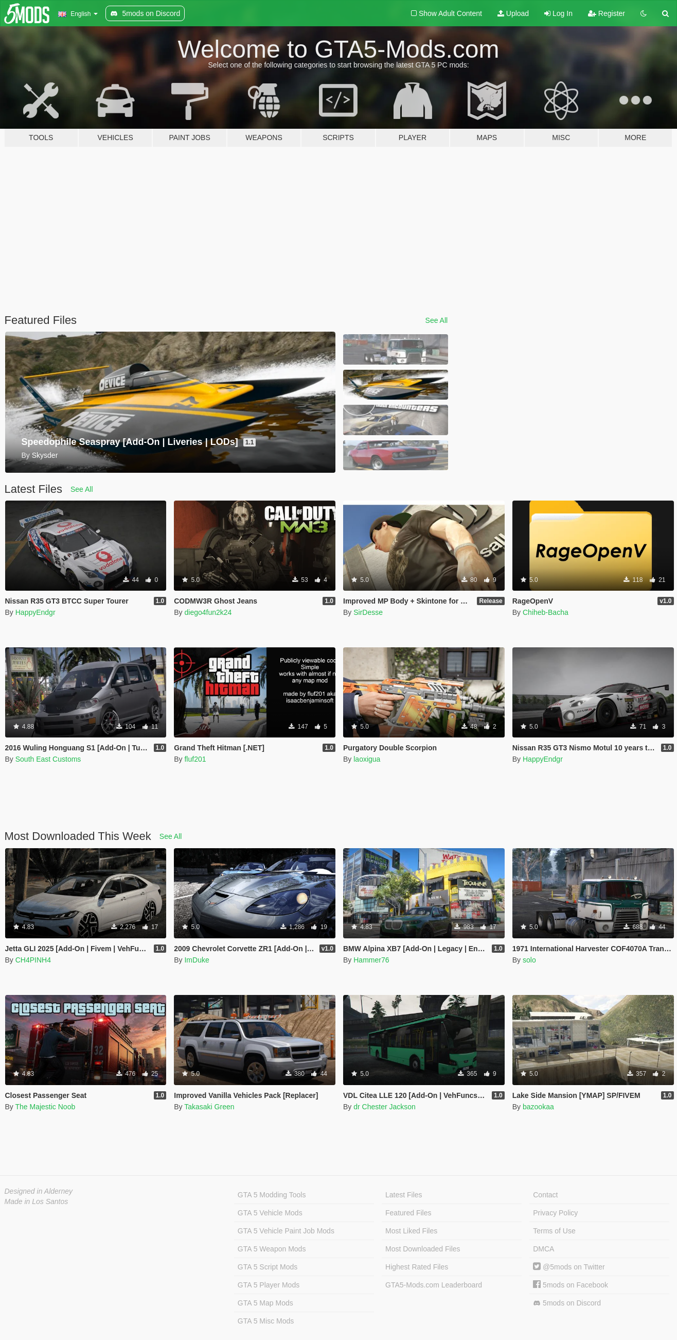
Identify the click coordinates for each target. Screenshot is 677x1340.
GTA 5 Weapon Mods (272, 1249)
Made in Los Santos (36, 1201)
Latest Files (403, 1195)
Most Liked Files (411, 1231)
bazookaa (538, 1107)
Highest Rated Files (416, 1267)
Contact (545, 1195)
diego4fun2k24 (207, 612)
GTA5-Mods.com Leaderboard (433, 1285)
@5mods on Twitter (568, 1267)
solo (529, 960)
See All (436, 320)
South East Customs (48, 759)
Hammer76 (371, 960)
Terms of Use (554, 1231)
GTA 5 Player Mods (268, 1285)
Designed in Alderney (39, 1191)
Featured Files (408, 1213)
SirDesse (368, 612)
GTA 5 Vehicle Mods (270, 1213)
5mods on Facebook (570, 1285)
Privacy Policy (555, 1213)
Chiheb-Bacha (545, 612)
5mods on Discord (567, 1303)
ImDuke (196, 960)
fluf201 (195, 759)
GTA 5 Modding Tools (272, 1195)
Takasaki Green (209, 1107)
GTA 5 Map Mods (265, 1303)
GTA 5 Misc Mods (266, 1321)
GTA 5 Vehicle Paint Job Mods (286, 1231)
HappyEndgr (35, 612)
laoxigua (366, 759)
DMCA (543, 1249)
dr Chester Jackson (384, 1107)
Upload (513, 13)
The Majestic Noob (45, 1107)
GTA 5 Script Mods (267, 1267)
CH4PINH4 (33, 960)
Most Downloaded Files (422, 1249)
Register (606, 13)
